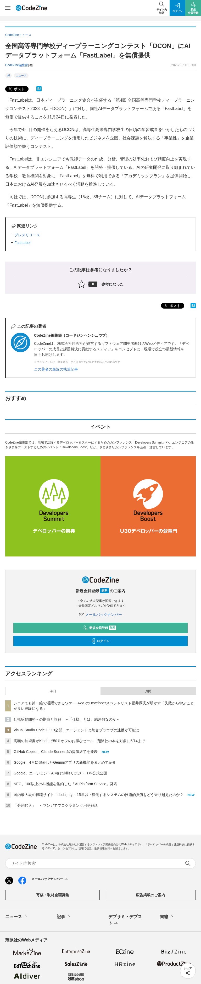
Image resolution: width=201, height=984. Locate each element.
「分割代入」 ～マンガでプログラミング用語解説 (56, 805)
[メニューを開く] (8, 8)
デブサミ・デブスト (125, 920)
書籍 (167, 917)
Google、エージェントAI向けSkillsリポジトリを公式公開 (60, 773)
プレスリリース (27, 235)
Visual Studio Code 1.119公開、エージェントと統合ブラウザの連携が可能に (76, 730)
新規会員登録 (99, 628)
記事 (64, 917)
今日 (53, 691)
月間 (148, 691)
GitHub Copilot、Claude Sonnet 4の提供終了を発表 (56, 751)
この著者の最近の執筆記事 (56, 369)
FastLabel (22, 243)
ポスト (16, 89)
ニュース (21, 75)
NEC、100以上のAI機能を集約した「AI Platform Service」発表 (65, 784)
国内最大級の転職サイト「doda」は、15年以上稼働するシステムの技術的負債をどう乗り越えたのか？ (98, 795)
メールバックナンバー (100, 614)
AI (8, 75)
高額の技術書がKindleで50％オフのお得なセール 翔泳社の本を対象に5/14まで (79, 741)
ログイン (99, 641)
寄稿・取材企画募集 (52, 895)
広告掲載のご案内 (150, 895)
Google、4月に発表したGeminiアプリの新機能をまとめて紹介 (65, 762)
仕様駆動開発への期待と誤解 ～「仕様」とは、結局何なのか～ (67, 719)
